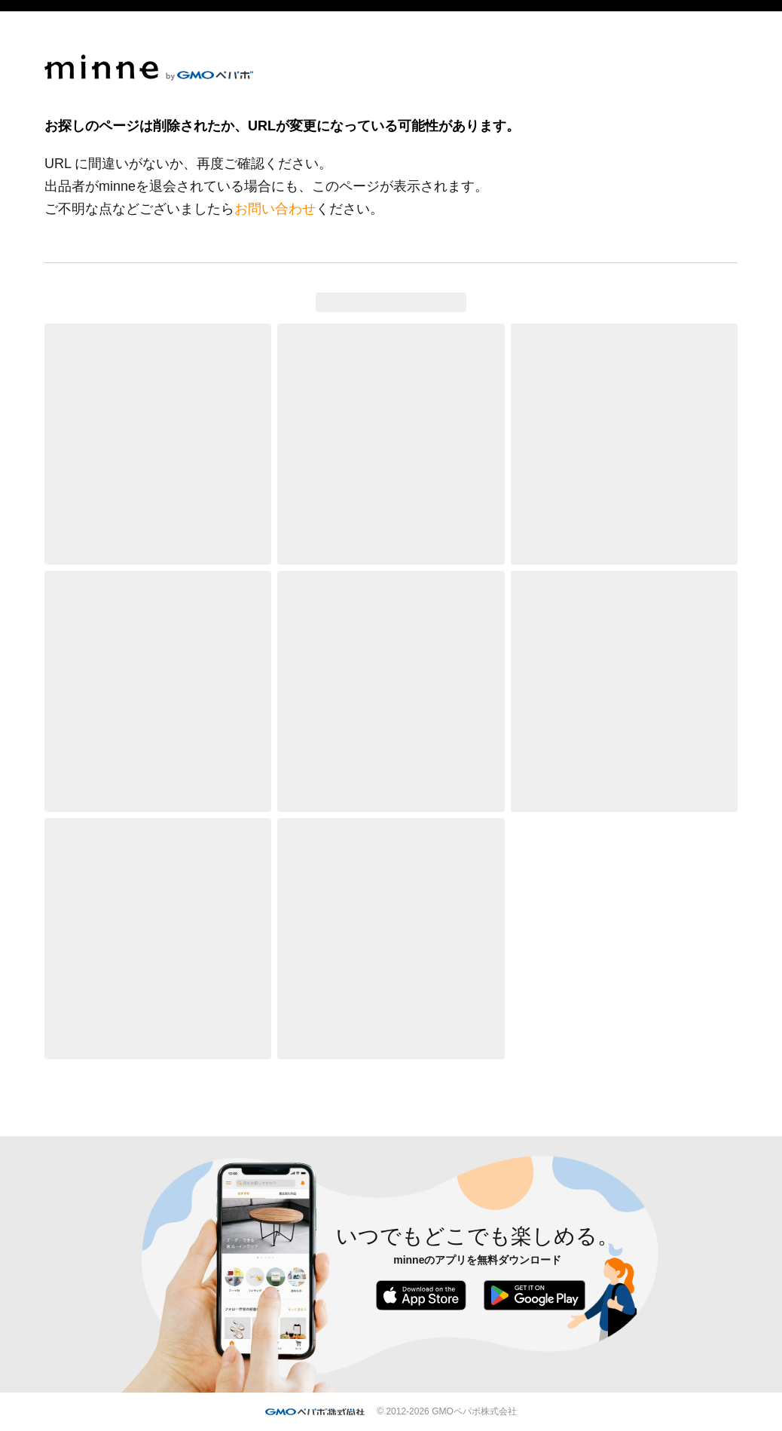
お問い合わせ (275, 208)
